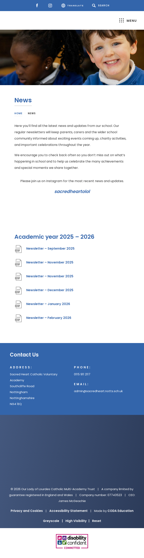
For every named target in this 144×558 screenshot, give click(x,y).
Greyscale (53, 521)
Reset (96, 521)
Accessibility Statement (68, 511)
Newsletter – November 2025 (49, 262)
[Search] (101, 5)
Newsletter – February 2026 (48, 318)
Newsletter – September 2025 (50, 248)
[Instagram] (51, 6)
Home (18, 113)
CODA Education (121, 511)
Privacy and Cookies (27, 511)
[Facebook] (38, 6)
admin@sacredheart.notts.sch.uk (98, 391)
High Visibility (77, 521)
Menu (128, 20)
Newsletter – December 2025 (49, 290)
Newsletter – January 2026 (48, 304)
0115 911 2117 (82, 374)
